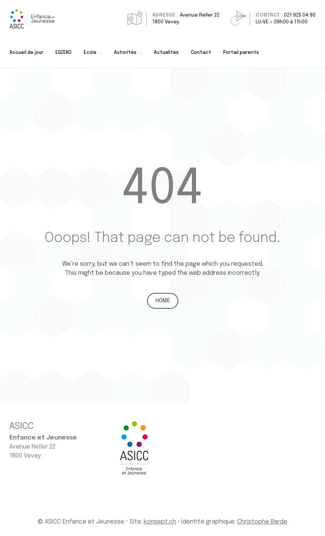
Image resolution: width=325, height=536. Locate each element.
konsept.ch (160, 522)
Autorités (125, 53)
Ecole (90, 53)
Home (162, 300)
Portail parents (241, 53)
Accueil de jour (26, 53)
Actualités (166, 53)
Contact (201, 53)
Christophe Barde (262, 522)
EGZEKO (63, 53)
